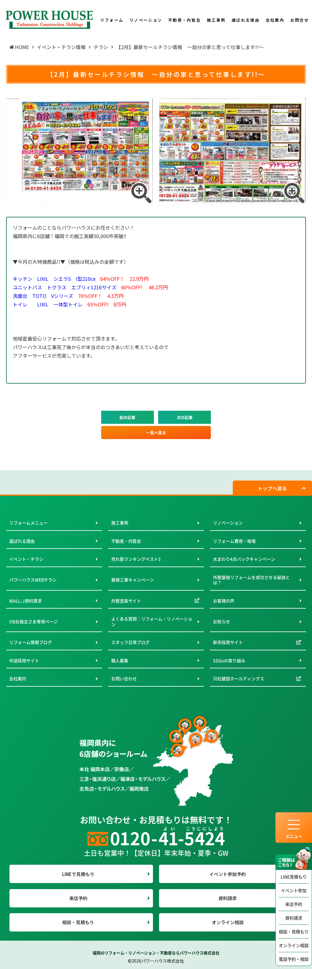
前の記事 (127, 417)
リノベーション (228, 523)
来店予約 (293, 904)
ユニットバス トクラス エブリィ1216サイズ (90, 287)
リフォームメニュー (28, 523)
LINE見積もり (294, 877)
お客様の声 (223, 601)
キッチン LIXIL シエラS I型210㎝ (81, 278)
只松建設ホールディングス (238, 678)
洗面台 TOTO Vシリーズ (68, 295)
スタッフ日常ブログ (130, 642)
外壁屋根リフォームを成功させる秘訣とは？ (251, 580)
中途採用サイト (24, 660)
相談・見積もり (294, 931)
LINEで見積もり (78, 874)
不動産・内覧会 (126, 541)
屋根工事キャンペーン (132, 580)
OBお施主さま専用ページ (33, 621)
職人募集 (119, 660)
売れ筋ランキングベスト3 (136, 559)
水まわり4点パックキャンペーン (244, 559)
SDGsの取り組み (229, 660)
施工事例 (119, 523)
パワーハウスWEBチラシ (33, 580)
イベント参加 (294, 890)
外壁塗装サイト (126, 601)
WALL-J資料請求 (25, 601)
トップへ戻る (272, 488)
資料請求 (293, 918)
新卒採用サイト (228, 642)
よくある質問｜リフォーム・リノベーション (151, 621)
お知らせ (221, 621)
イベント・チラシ (26, 559)
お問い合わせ (124, 678)
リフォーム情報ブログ (30, 642)
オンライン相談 (294, 945)
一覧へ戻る (156, 432)
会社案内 (17, 678)
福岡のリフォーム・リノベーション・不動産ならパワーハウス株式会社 (156, 953)
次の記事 (185, 417)
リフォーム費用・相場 (234, 541)
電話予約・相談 (294, 959)
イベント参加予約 (227, 874)
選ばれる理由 (22, 541)
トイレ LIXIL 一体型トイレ (69, 304)
